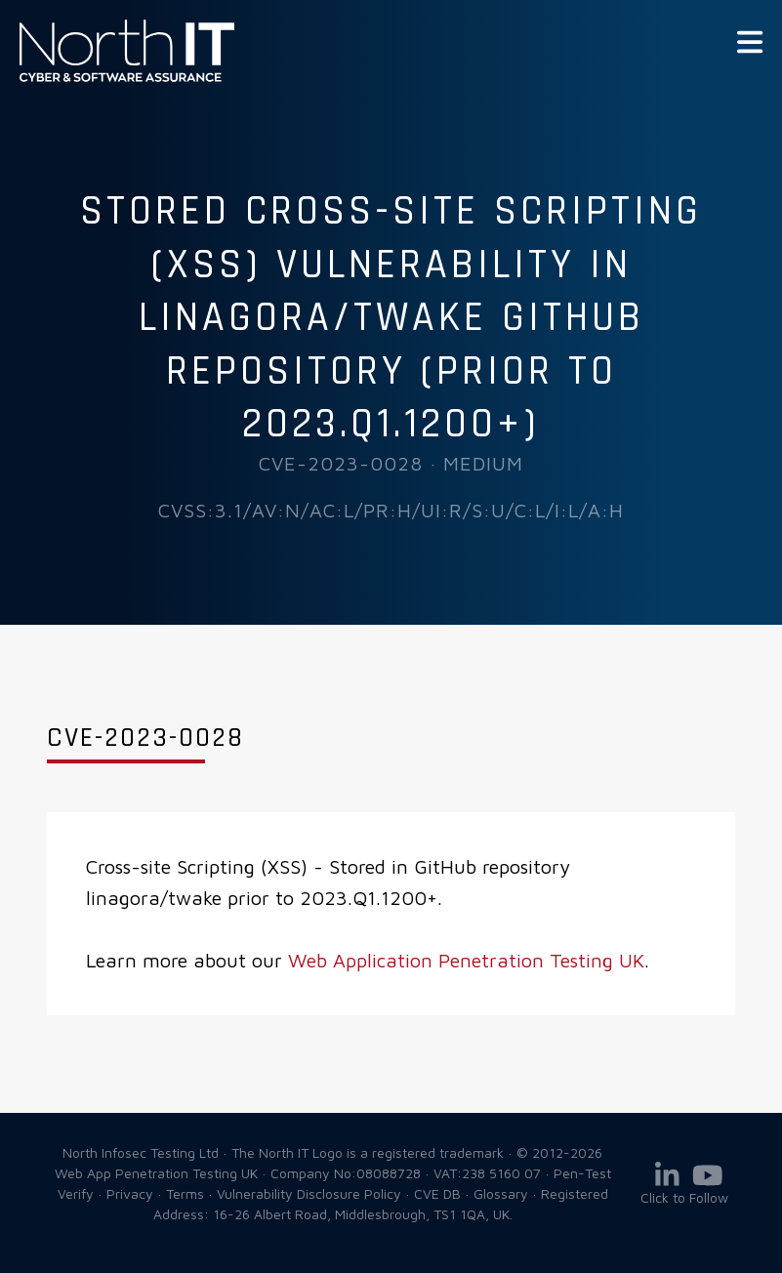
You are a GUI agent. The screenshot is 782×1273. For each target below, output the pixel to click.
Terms (185, 1193)
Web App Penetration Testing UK (127, 78)
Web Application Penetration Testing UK (466, 960)
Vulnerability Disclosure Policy (309, 1193)
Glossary (500, 1193)
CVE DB (437, 1193)
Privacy (129, 1193)
